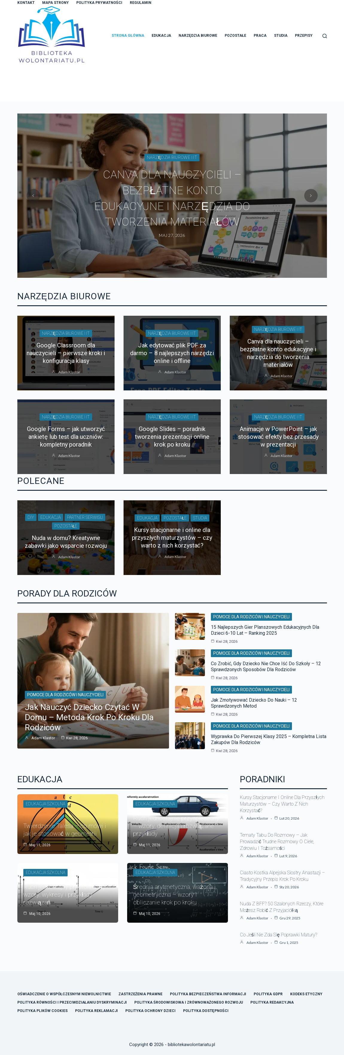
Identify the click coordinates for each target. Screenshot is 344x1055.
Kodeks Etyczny (306, 994)
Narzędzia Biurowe (198, 35)
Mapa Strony (55, 3)
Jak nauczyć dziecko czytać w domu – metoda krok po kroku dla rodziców (89, 717)
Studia (280, 35)
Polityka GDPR (268, 994)
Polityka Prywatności (99, 3)
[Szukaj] (324, 36)
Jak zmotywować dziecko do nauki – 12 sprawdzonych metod (254, 703)
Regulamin (140, 3)
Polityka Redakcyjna (272, 1002)
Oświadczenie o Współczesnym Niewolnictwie (64, 994)
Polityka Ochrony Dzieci (150, 1011)
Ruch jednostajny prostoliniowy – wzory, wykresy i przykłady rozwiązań (67, 894)
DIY (31, 517)
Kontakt (26, 3)
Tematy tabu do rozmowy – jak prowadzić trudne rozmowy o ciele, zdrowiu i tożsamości (277, 841)
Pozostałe (235, 35)
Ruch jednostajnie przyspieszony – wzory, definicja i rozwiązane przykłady (176, 826)
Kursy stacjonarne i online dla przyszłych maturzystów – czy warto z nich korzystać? (172, 537)
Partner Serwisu (85, 517)
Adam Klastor (69, 372)
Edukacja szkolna (45, 803)
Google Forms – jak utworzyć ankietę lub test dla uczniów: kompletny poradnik (66, 436)
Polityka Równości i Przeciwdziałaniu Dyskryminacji (72, 1002)
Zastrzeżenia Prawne (140, 994)
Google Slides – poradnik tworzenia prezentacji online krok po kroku (172, 436)
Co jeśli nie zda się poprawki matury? (278, 935)
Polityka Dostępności (206, 1011)
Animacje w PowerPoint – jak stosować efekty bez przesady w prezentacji (278, 436)
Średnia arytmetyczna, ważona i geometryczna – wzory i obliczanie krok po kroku (174, 894)
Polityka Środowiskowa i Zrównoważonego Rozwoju (188, 1002)
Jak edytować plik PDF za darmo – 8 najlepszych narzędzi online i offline (172, 198)
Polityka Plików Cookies (42, 1011)
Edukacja (161, 35)
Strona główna (128, 35)
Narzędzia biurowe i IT (172, 165)
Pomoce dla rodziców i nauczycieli (65, 694)
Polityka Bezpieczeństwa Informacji (208, 994)
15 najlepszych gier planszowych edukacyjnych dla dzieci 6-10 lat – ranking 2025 (265, 630)
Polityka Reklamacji (96, 1011)
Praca (260, 35)
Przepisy (304, 35)
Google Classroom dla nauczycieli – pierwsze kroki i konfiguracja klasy (66, 353)
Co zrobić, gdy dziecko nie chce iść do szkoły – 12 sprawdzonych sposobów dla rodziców (266, 666)
